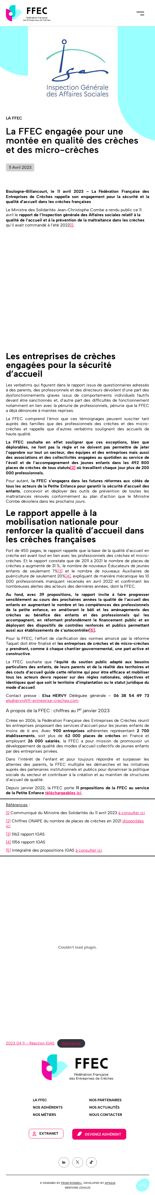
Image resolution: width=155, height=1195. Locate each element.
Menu (140, 13)
